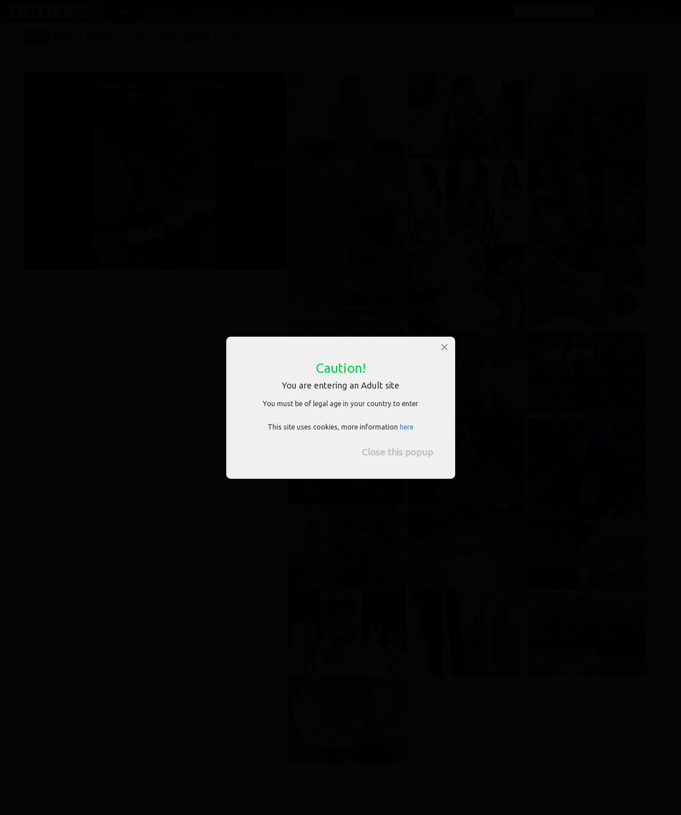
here (406, 427)
